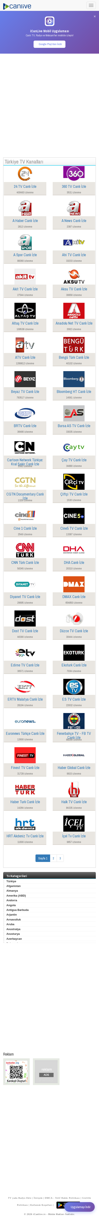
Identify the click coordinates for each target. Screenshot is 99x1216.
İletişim (38, 1198)
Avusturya (13, 933)
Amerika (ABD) (16, 895)
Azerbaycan (14, 938)
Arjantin (11, 914)
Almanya (12, 890)
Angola (11, 905)
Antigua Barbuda (17, 910)
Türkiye (11, 881)
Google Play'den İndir (50, 44)
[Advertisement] (49, 103)
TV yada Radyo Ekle (19, 1198)
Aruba (10, 924)
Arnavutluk (13, 919)
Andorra (11, 900)
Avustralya (13, 929)
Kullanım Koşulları (41, 1205)
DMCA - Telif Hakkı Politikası (62, 1198)
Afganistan (13, 886)
